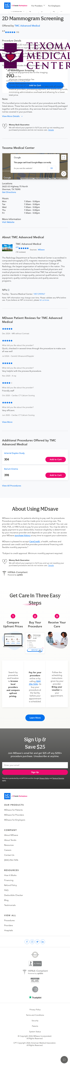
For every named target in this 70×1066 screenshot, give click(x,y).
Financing (8, 880)
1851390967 (39, 294)
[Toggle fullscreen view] (63, 157)
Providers (8, 925)
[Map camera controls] (63, 173)
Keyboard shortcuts (27, 178)
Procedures (9, 920)
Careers (7, 850)
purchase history (22, 535)
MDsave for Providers (14, 815)
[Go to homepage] (15, 796)
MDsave (41, 249)
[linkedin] (42, 941)
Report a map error (61, 178)
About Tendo (10, 840)
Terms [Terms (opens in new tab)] (52, 178)
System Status (35, 1031)
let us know (44, 300)
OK (51, 168)
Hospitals (8, 930)
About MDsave (11, 835)
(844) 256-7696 (11, 860)
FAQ (6, 890)
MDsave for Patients (13, 810)
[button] (13, 116)
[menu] (50, 5)
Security (35, 1020)
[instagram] (32, 941)
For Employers (54, 6)
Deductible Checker (13, 895)
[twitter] (37, 941)
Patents (35, 1026)
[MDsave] (15, 5)
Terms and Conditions (35, 1015)
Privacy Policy (44, 778)
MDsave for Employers (14, 820)
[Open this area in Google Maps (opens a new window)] (7, 178)
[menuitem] (38, 6)
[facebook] (27, 941)
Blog (6, 900)
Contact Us (9, 855)
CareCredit (34, 541)
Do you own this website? (23, 168)
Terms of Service (58, 778)
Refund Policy (10, 885)
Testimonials (10, 905)
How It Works (10, 875)
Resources (9, 845)
